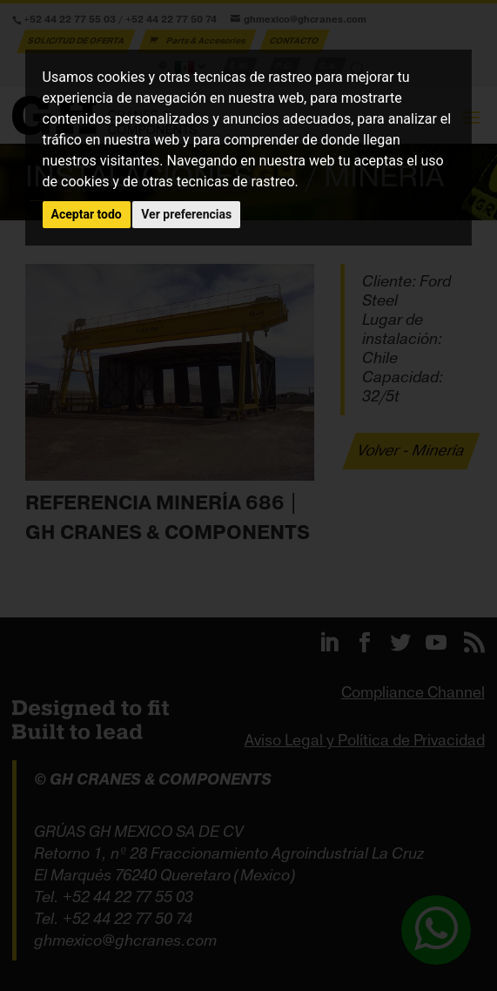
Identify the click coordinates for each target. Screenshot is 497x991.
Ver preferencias (186, 214)
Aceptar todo (86, 214)
